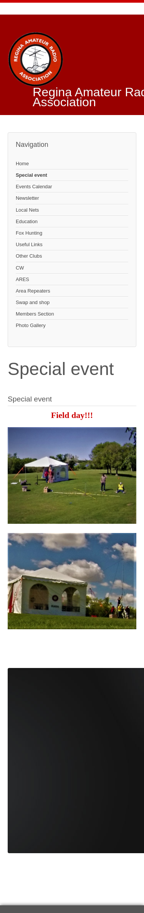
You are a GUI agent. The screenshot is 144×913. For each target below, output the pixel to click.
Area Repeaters (33, 291)
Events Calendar (34, 186)
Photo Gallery (31, 325)
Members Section (35, 314)
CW (20, 268)
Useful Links (29, 244)
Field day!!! (72, 415)
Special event (31, 175)
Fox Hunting (29, 233)
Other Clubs (29, 256)
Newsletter (27, 198)
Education (27, 221)
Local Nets (27, 210)
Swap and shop (33, 302)
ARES (22, 279)
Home (22, 163)
